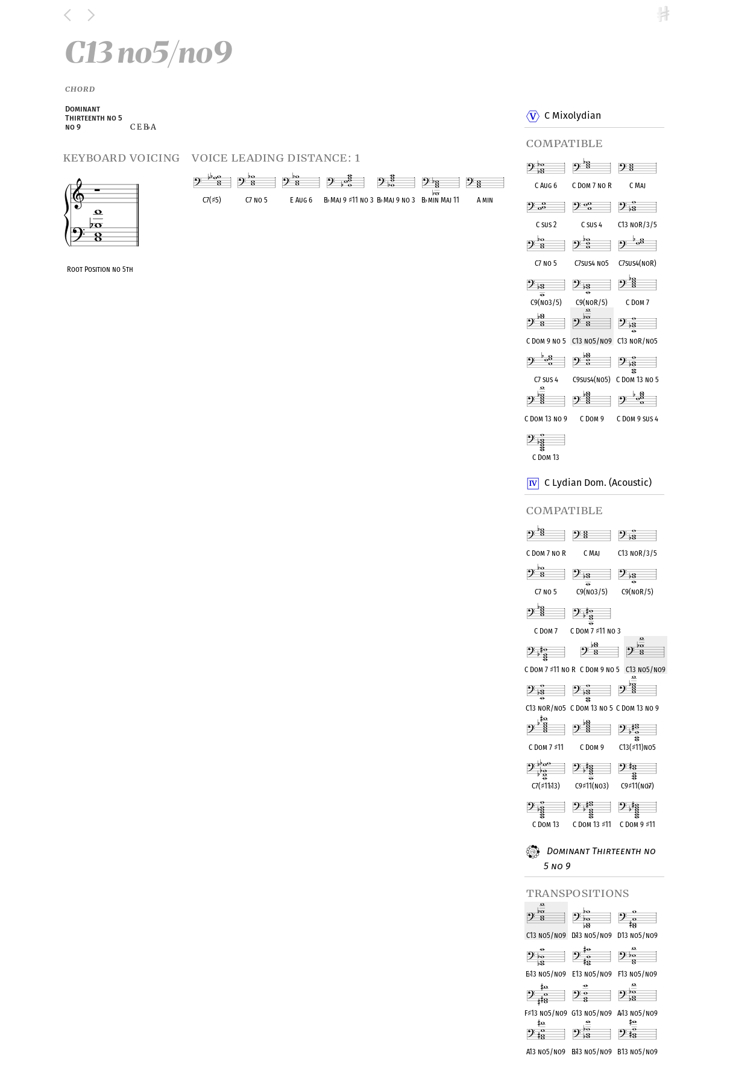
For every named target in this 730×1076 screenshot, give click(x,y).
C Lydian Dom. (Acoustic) (598, 483)
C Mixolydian (572, 116)
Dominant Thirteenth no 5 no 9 (600, 858)
